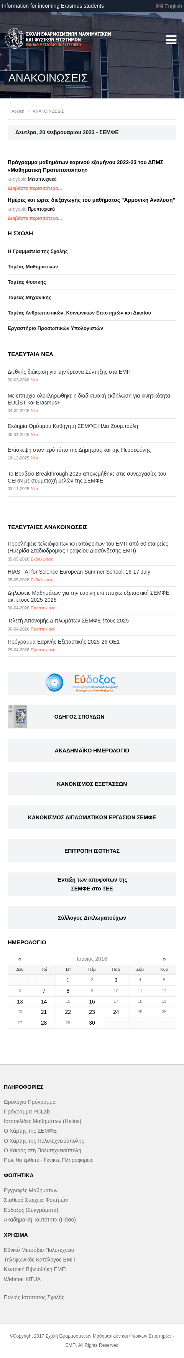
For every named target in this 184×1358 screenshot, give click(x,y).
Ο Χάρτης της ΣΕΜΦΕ (30, 1131)
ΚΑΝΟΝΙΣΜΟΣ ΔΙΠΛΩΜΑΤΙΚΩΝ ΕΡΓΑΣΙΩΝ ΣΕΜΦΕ (92, 817)
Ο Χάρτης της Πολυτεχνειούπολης (44, 1141)
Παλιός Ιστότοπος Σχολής (34, 1297)
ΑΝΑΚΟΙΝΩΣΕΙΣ (48, 111)
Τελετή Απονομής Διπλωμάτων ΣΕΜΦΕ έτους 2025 (68, 620)
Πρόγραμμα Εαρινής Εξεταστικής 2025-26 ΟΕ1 (64, 642)
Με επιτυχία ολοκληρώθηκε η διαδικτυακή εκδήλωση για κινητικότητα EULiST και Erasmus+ (89, 399)
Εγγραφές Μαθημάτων (31, 1190)
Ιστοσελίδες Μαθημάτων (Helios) (42, 1121)
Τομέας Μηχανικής (29, 297)
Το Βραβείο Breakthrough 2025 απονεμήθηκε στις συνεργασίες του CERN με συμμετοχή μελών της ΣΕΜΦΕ (87, 477)
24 (116, 1012)
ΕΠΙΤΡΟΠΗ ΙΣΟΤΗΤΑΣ (92, 851)
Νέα (34, 380)
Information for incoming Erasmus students (53, 6)
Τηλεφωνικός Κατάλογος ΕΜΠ (39, 1259)
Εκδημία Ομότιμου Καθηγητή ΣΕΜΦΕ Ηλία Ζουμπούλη (73, 426)
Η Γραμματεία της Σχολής (38, 251)
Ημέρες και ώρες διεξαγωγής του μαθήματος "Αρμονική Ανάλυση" (91, 200)
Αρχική (18, 111)
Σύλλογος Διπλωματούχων (92, 918)
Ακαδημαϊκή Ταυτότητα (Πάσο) (40, 1220)
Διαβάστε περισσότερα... (35, 188)
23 (92, 1012)
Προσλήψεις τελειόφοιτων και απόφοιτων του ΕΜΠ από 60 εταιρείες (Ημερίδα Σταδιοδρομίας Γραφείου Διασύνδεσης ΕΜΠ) (88, 547)
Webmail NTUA (22, 1279)
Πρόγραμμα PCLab (27, 1111)
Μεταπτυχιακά (42, 179)
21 (44, 1012)
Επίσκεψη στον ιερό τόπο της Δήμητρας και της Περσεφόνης (79, 450)
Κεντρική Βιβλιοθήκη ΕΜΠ (35, 1269)
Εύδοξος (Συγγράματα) (31, 1210)
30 (92, 1023)
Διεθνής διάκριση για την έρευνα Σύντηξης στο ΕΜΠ (69, 372)
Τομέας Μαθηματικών (33, 267)
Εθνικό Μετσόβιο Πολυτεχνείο (39, 1250)
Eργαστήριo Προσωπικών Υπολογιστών (55, 328)
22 (68, 1012)
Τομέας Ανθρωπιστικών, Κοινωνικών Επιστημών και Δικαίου (79, 313)
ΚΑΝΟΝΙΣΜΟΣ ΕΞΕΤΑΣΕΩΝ (92, 784)
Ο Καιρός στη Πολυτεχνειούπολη (42, 1150)
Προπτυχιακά (41, 209)
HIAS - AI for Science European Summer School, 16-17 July (79, 572)
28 (44, 1023)
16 (92, 1002)
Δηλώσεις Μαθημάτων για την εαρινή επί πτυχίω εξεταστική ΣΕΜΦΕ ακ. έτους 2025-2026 (88, 596)
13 (20, 1002)
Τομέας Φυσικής (27, 282)
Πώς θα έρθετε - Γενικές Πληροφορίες (48, 1160)
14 (44, 1002)
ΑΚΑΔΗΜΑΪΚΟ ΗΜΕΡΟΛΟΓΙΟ (92, 750)
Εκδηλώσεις (42, 559)
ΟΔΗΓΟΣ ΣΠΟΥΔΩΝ (79, 717)
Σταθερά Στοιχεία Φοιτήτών (36, 1200)
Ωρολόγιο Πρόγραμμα (30, 1102)
